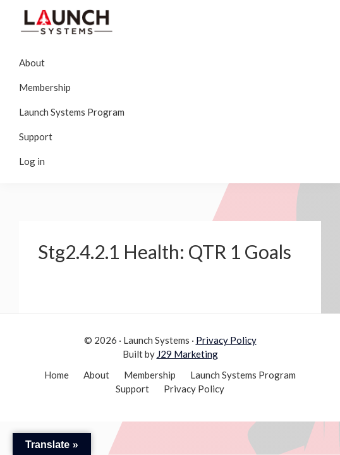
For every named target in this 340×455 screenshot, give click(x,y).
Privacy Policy (226, 340)
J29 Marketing (187, 354)
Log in (32, 161)
